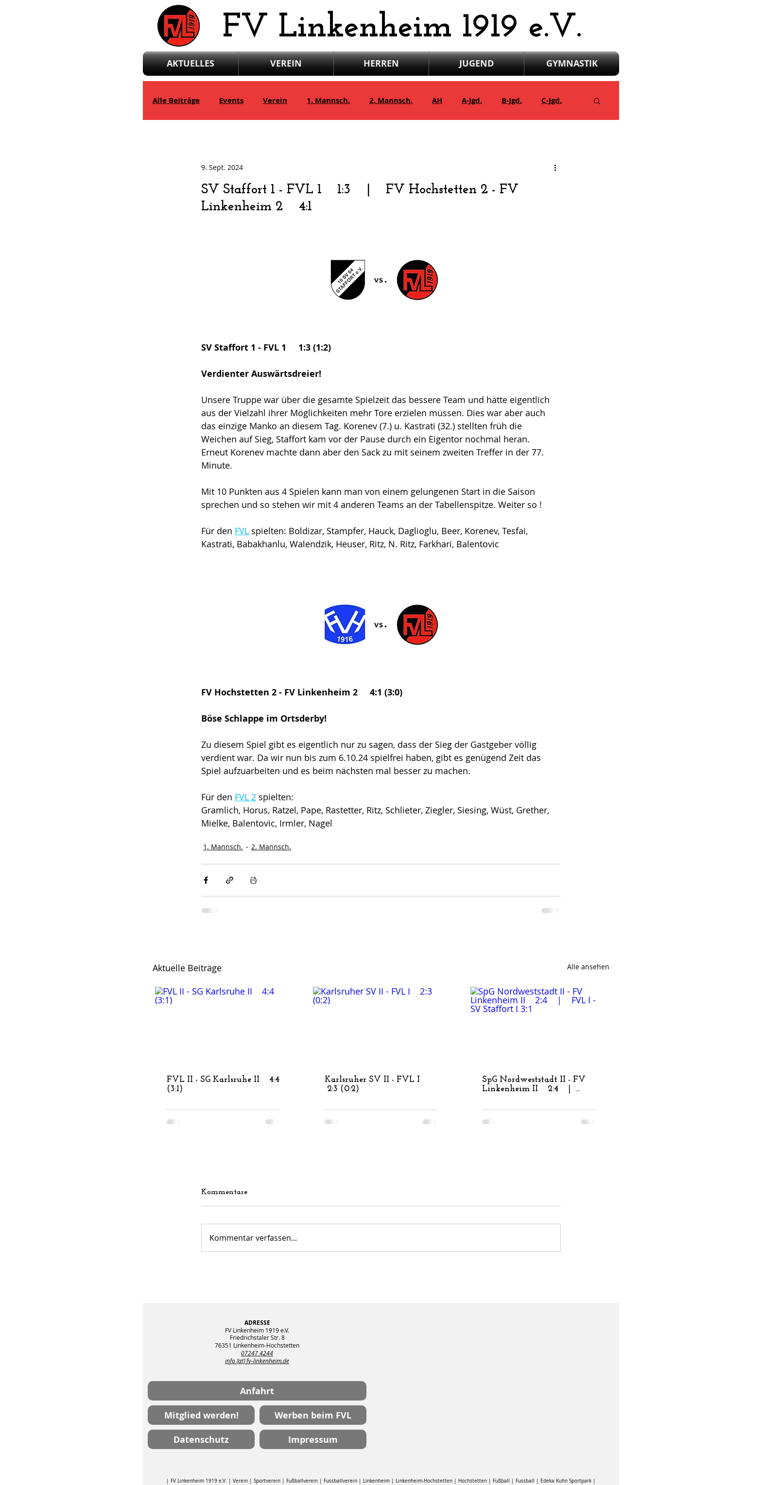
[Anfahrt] (257, 1391)
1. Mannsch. (328, 100)
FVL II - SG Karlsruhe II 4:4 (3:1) (223, 1084)
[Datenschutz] (201, 1439)
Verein (275, 100)
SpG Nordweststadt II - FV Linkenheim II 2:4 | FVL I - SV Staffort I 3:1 (534, 1084)
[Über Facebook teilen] (205, 880)
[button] (597, 100)
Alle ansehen (588, 966)
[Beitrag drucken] (253, 880)
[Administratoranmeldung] (581, 1474)
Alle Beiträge (176, 100)
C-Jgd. (551, 100)
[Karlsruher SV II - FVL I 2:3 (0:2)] (381, 1025)
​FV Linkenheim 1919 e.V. (402, 28)
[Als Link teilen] (229, 880)
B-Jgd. (512, 100)
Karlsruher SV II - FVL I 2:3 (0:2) (375, 1084)
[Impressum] (313, 1439)
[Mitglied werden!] (201, 1415)
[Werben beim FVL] (313, 1415)
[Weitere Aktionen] (555, 167)
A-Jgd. (472, 100)
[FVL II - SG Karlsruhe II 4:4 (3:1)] (223, 1025)
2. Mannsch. (391, 100)
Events (231, 100)
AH (437, 100)
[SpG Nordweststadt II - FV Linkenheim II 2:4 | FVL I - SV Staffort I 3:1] (538, 1025)
